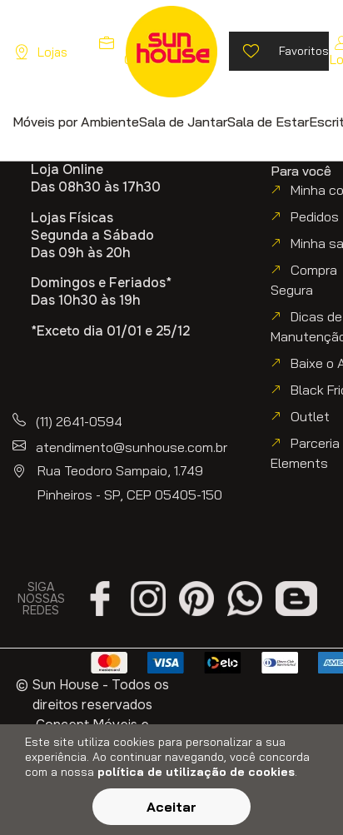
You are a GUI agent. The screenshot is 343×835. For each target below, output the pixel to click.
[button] (75, 121)
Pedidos (315, 216)
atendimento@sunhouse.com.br (131, 447)
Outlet (310, 416)
